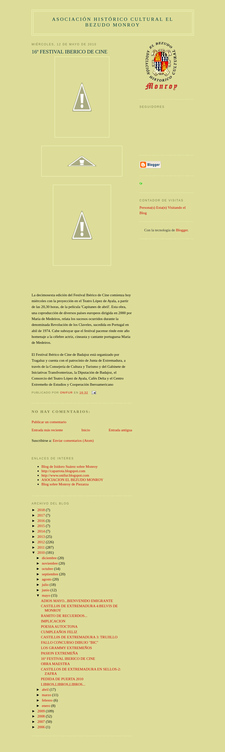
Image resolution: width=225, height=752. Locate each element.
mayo (46, 595)
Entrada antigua (120, 430)
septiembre (50, 574)
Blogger (182, 230)
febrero (48, 700)
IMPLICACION (53, 621)
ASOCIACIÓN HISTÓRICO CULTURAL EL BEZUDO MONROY (113, 21)
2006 (42, 727)
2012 (42, 542)
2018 (42, 510)
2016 (42, 520)
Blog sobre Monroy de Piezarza (65, 484)
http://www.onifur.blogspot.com (65, 475)
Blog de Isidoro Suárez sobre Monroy (69, 466)
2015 (42, 526)
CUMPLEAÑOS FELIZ (59, 632)
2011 (42, 547)
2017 (42, 515)
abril (46, 689)
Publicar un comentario (49, 422)
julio (46, 584)
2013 (42, 536)
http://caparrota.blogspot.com (63, 471)
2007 (42, 721)
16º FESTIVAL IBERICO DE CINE (68, 658)
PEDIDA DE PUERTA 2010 (62, 679)
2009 (42, 711)
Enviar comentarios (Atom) (73, 440)
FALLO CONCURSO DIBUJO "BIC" (69, 642)
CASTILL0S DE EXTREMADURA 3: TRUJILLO (79, 637)
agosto (47, 579)
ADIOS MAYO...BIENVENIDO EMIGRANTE (77, 601)
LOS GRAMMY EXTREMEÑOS (66, 648)
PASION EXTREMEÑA (59, 653)
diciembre (50, 558)
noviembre (50, 563)
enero (46, 705)
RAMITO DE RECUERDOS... (64, 616)
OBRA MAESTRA (55, 664)
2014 (42, 531)
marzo (47, 695)
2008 (42, 716)
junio (46, 590)
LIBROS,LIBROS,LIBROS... (63, 684)
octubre (48, 569)
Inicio (85, 430)
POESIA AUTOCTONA (59, 626)
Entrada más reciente (47, 430)
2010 (42, 552)
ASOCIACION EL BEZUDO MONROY (72, 480)
